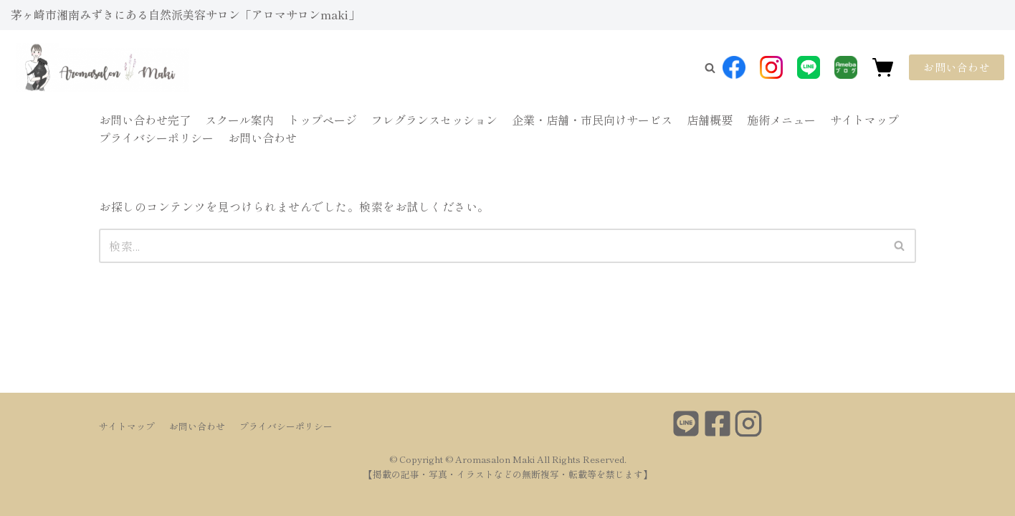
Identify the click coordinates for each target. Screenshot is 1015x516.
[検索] (491, 246)
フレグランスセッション (434, 119)
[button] (710, 67)
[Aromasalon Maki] (75, 67)
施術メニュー (781, 119)
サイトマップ (864, 119)
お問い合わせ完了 (145, 119)
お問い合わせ (956, 67)
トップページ (322, 119)
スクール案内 (239, 119)
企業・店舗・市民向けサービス (592, 119)
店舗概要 (710, 119)
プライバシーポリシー (156, 137)
